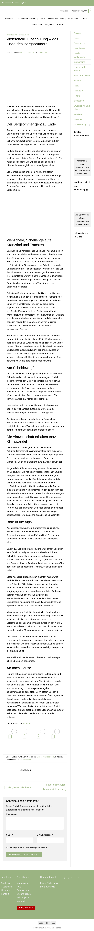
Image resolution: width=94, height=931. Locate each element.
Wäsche (78, 119)
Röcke (42, 19)
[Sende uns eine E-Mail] (72, 878)
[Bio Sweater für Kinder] (55, 733)
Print (84, 19)
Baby (76, 38)
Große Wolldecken (79, 55)
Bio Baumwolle (47, 886)
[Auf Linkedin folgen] (79, 878)
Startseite (6, 883)
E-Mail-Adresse (45, 835)
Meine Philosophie (49, 883)
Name (9, 835)
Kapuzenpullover (82, 75)
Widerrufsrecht (24, 894)
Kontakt (5, 894)
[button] (57, 11)
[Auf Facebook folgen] (65, 878)
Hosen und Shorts (56, 19)
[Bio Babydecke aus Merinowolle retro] (12, 733)
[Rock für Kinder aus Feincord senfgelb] (40, 733)
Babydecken (80, 43)
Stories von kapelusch (18, 35)
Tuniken (78, 114)
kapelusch (43, 52)
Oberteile (10, 19)
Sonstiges (79, 101)
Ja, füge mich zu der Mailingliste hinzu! (26, 848)
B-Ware (60, 24)
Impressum (22, 883)
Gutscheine (37, 24)
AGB (19, 886)
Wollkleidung (80, 124)
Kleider (77, 80)
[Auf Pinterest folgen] (76, 878)
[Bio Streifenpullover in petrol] (26, 733)
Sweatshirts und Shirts (82, 108)
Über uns (5, 890)
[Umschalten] (89, 124)
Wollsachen (73, 19)
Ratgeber (49, 24)
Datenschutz (23, 890)
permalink (27, 760)
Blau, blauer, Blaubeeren (17, 787)
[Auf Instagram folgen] (69, 878)
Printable (78, 90)
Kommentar (12, 814)
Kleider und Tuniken (27, 19)
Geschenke (79, 48)
